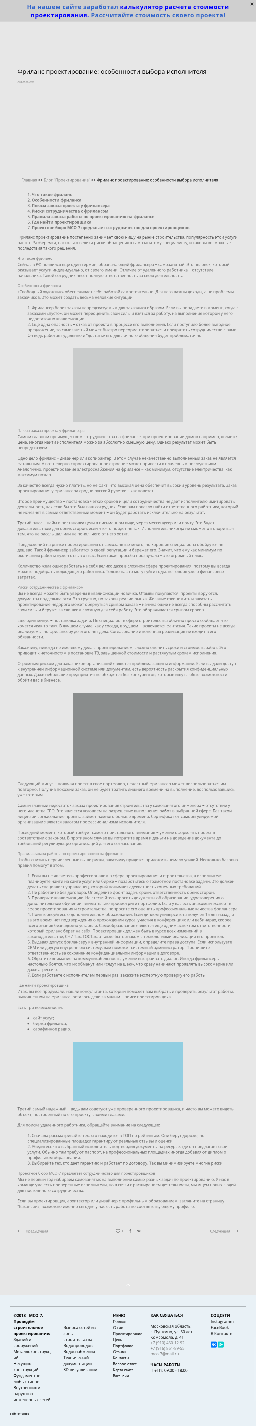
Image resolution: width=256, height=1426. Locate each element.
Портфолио (123, 1345)
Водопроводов (78, 1345)
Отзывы (119, 1351)
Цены (117, 1339)
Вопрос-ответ (125, 1363)
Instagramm (222, 1321)
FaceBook (220, 1327)
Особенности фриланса (39, 285)
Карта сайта (123, 1369)
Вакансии (121, 1375)
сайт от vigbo (20, 1414)
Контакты (121, 1357)
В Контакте (221, 1333)
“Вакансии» (29, 1206)
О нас (118, 1327)
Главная (119, 1321)
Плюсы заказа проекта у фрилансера (51, 430)
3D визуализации (80, 1369)
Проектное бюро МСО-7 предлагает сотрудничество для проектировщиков (86, 1173)
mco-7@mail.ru (164, 1354)
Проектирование (127, 1333)
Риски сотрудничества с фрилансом (51, 587)
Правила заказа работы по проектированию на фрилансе (70, 853)
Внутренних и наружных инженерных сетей (32, 1393)
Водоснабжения (79, 1351)
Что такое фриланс (35, 258)
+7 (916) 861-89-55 (167, 1348)
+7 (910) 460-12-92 (167, 1343)
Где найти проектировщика (43, 985)
